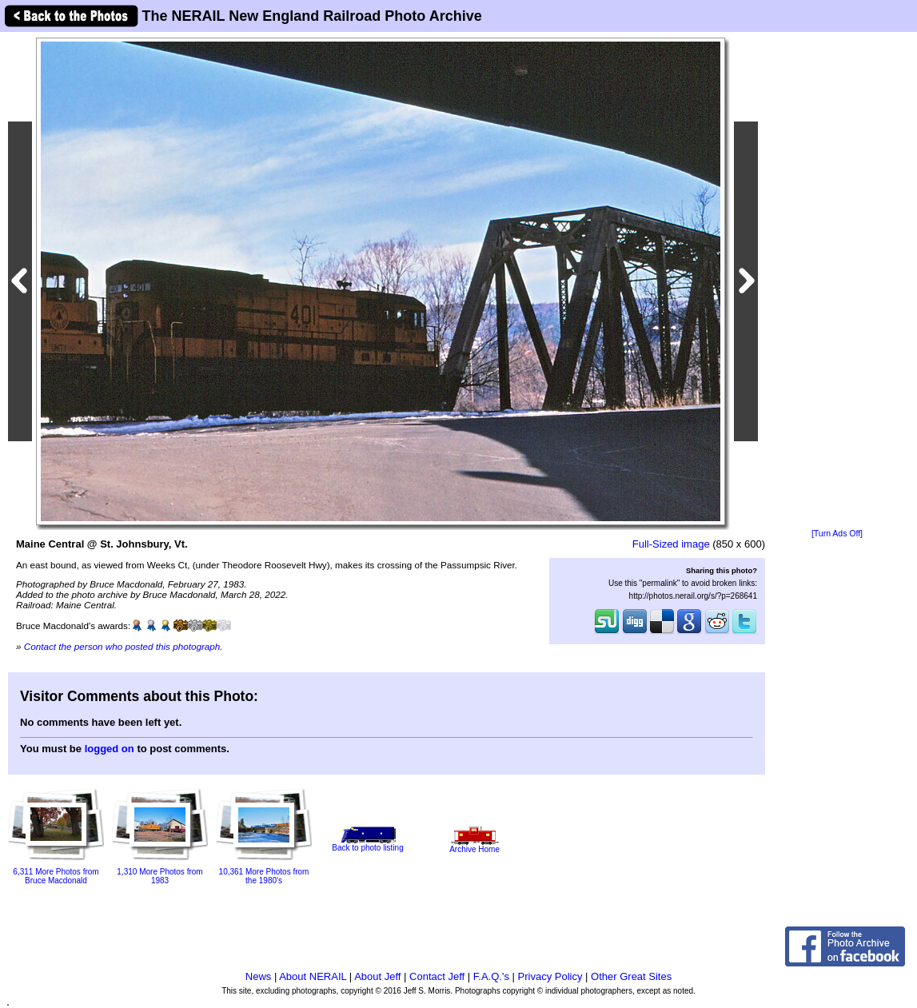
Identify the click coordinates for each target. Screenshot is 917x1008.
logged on (109, 749)
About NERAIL (312, 976)
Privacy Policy (550, 976)
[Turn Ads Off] (837, 533)
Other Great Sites (631, 976)
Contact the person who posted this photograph (122, 646)
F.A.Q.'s (491, 976)
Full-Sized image (671, 544)
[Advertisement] (837, 281)
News (258, 976)
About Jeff (377, 976)
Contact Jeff (436, 976)
